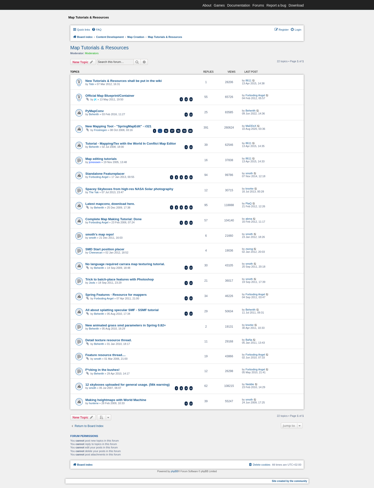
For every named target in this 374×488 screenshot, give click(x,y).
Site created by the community (289, 481)
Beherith (94, 114)
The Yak (94, 192)
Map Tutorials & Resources (99, 47)
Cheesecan (96, 252)
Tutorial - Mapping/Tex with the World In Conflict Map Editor (130, 143)
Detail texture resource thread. (108, 340)
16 (166, 130)
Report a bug (276, 5)
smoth (249, 173)
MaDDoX (251, 125)
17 (172, 130)
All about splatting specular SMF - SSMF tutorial (122, 310)
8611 (248, 80)
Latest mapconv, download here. (110, 204)
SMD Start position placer (104, 249)
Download (296, 5)
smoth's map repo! (99, 234)
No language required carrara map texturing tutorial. (125, 264)
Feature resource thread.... (105, 355)
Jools (92, 282)
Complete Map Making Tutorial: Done (113, 219)
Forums (258, 5)
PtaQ (249, 203)
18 (178, 130)
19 (184, 130)
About (206, 5)
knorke (250, 188)
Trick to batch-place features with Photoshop (119, 279)
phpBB (174, 471)
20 (190, 130)
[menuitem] (96, 30)
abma (249, 218)
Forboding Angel (255, 95)
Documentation (238, 5)
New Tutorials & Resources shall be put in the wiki (123, 81)
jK (95, 99)
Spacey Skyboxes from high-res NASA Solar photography (129, 189)
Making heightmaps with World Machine (115, 400)
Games (219, 5)
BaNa (249, 339)
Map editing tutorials (101, 159)
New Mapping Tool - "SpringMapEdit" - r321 (118, 126)
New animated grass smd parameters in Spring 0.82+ (125, 325)
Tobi (91, 84)
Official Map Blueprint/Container (109, 95)
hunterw (93, 403)
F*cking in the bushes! (102, 370)
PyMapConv (94, 111)
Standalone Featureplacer (105, 173)
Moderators (92, 53)
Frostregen (100, 130)
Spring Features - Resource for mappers (116, 294)
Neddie (250, 384)
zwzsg (249, 248)
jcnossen (95, 162)
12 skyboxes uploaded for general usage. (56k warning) (127, 384)
